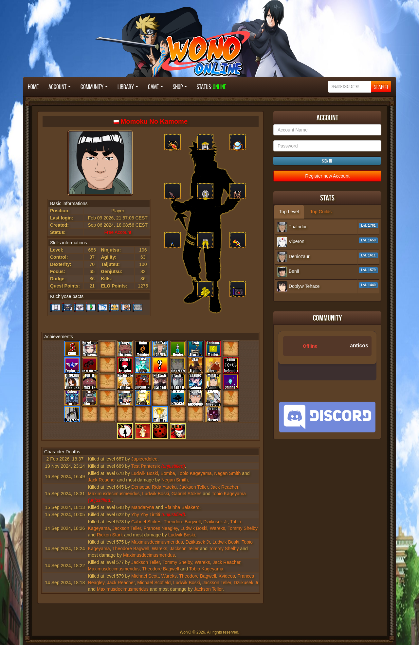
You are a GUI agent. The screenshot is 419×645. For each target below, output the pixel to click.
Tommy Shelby (243, 528)
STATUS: (211, 86)
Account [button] (59, 86)
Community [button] (94, 86)
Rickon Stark (110, 534)
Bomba (167, 473)
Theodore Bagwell (182, 521)
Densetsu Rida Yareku (154, 487)
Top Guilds (321, 211)
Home (33, 86)
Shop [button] (180, 86)
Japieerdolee (144, 459)
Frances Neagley (161, 528)
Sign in (327, 161)
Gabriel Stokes (187, 493)
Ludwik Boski (144, 473)
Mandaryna (142, 507)
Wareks (217, 528)
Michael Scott (145, 576)
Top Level (289, 211)
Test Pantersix (145, 466)
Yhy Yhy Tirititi (145, 514)
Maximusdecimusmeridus (114, 493)
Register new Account (327, 176)
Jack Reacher (102, 479)
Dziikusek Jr (215, 521)
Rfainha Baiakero (181, 507)
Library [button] (128, 86)
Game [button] (155, 86)
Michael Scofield (154, 582)
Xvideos (227, 576)
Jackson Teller (193, 487)
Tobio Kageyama (194, 473)
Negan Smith (227, 473)
